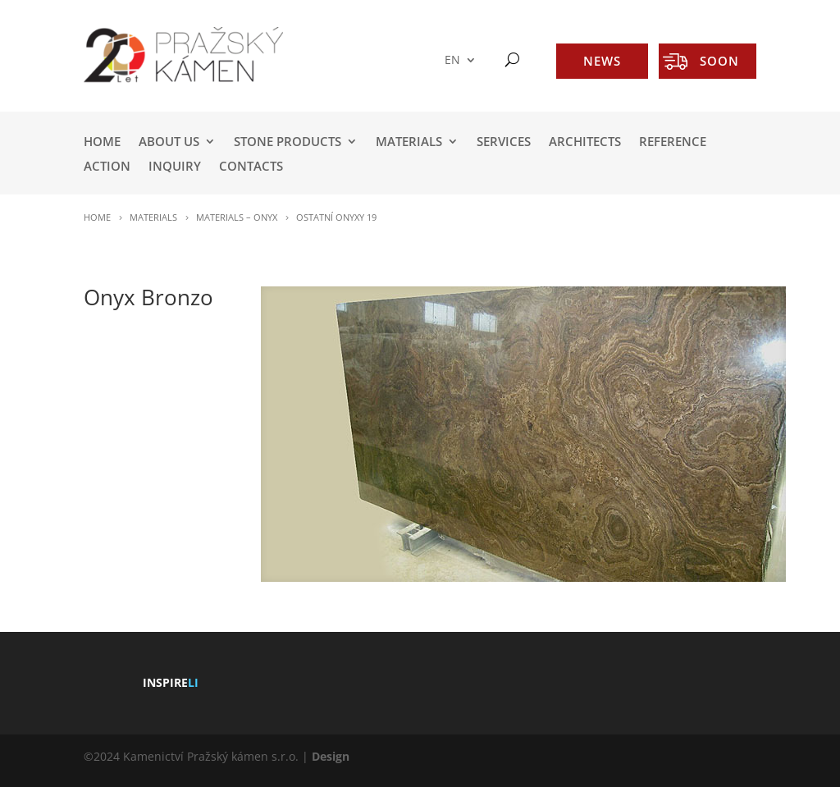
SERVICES (504, 142)
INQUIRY (174, 167)
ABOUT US (169, 142)
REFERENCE (672, 142)
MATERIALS (409, 142)
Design (330, 756)
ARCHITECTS (585, 142)
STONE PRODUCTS (287, 142)
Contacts (251, 167)
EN (452, 60)
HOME (102, 142)
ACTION (107, 167)
